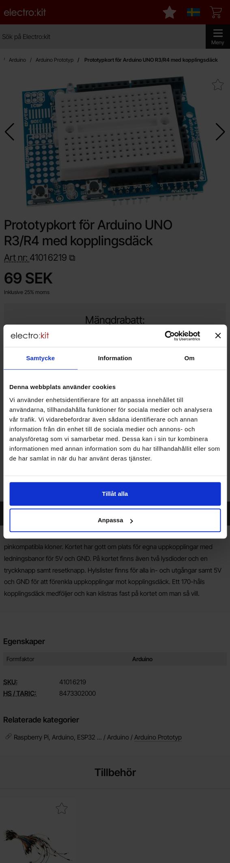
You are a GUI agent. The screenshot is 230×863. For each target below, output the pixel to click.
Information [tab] (115, 358)
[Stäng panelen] (218, 336)
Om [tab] (190, 358)
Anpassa (115, 520)
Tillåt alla (115, 493)
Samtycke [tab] (40, 358)
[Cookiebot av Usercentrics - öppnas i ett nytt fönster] (164, 336)
